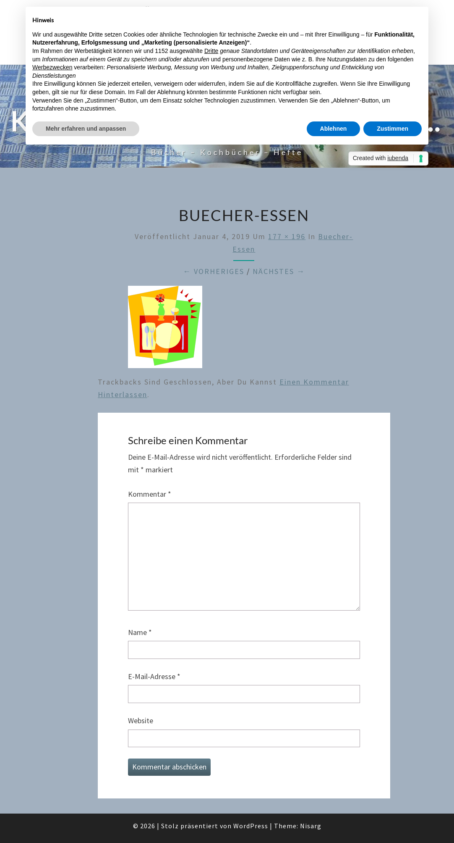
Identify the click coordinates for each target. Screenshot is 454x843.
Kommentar (149, 494)
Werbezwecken (52, 67)
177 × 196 (286, 236)
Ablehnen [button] (333, 128)
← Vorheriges (213, 271)
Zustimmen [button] (392, 128)
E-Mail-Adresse (154, 676)
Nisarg (310, 826)
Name (140, 632)
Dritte (211, 50)
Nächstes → (279, 271)
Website (140, 720)
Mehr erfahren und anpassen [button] (86, 128)
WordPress (250, 826)
